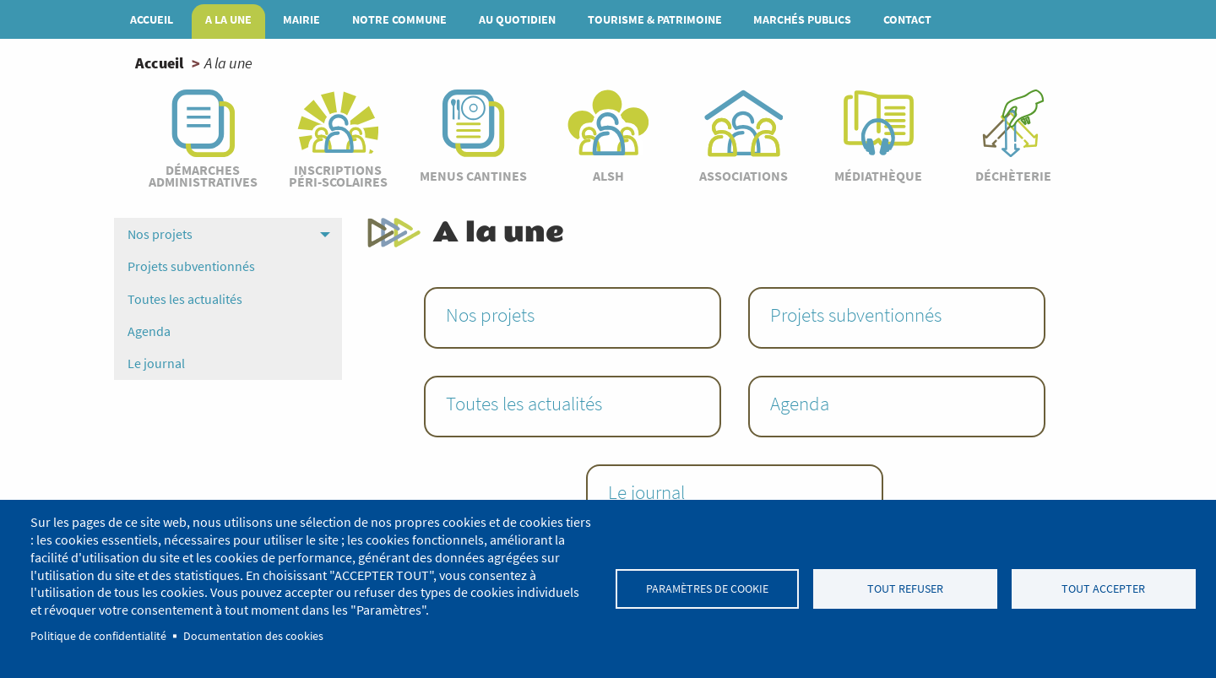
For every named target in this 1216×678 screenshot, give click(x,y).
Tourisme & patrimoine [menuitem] (655, 19)
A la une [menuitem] (228, 19)
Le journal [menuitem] (156, 363)
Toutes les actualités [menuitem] (185, 298)
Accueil (159, 63)
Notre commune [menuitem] (399, 19)
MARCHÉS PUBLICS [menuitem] (802, 19)
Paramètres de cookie (707, 589)
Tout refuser (905, 589)
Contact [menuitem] (907, 19)
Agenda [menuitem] (149, 331)
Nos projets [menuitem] (160, 233)
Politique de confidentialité (98, 636)
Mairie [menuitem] (301, 19)
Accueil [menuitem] (151, 19)
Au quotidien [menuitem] (517, 19)
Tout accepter (1103, 589)
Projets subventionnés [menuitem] (191, 266)
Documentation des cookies (253, 636)
